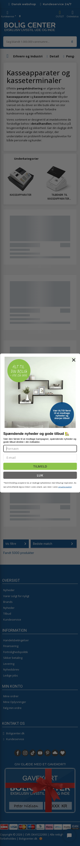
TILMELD (40, 466)
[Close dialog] (73, 360)
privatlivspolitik (64, 486)
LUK (40, 475)
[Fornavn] (40, 448)
